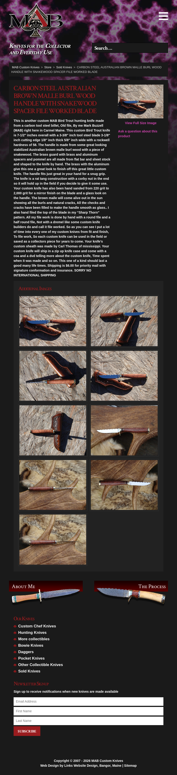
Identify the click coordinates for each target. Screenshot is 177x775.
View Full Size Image (140, 105)
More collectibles (34, 639)
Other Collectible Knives (40, 665)
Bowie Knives (30, 645)
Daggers (26, 652)
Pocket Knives (31, 658)
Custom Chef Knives (37, 626)
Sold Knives (29, 671)
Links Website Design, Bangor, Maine (92, 765)
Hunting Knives (32, 632)
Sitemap (130, 765)
